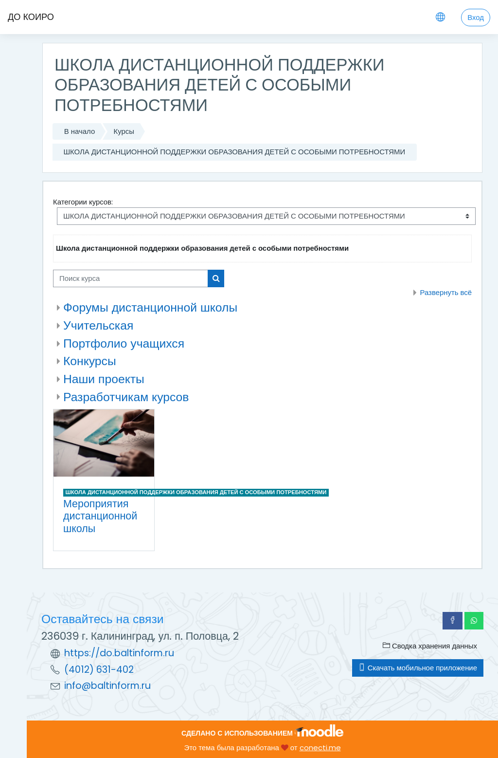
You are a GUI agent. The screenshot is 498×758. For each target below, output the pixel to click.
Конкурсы (89, 361)
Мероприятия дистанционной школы (100, 516)
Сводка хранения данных (430, 646)
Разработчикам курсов (126, 397)
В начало (79, 131)
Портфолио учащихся (123, 343)
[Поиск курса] (130, 278)
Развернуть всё (446, 292)
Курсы (124, 131)
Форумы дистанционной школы (150, 307)
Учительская (98, 325)
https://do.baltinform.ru (119, 653)
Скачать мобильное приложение (417, 668)
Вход (475, 17)
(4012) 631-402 (99, 669)
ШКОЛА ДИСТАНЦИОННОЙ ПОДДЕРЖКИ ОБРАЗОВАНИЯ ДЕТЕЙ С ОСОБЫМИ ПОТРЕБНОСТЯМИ (234, 152)
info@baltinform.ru (107, 685)
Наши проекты (103, 379)
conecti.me (320, 747)
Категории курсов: (83, 202)
